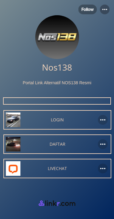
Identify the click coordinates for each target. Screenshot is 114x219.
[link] (57, 120)
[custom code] (57, 101)
